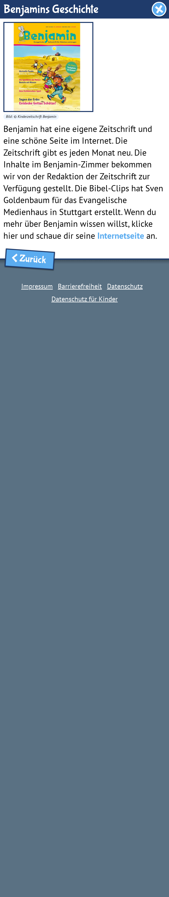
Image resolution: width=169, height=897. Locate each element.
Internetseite (120, 235)
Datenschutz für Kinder (84, 298)
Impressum (37, 286)
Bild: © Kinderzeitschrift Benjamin (31, 116)
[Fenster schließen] (159, 9)
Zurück (29, 259)
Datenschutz (125, 286)
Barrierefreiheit (80, 286)
